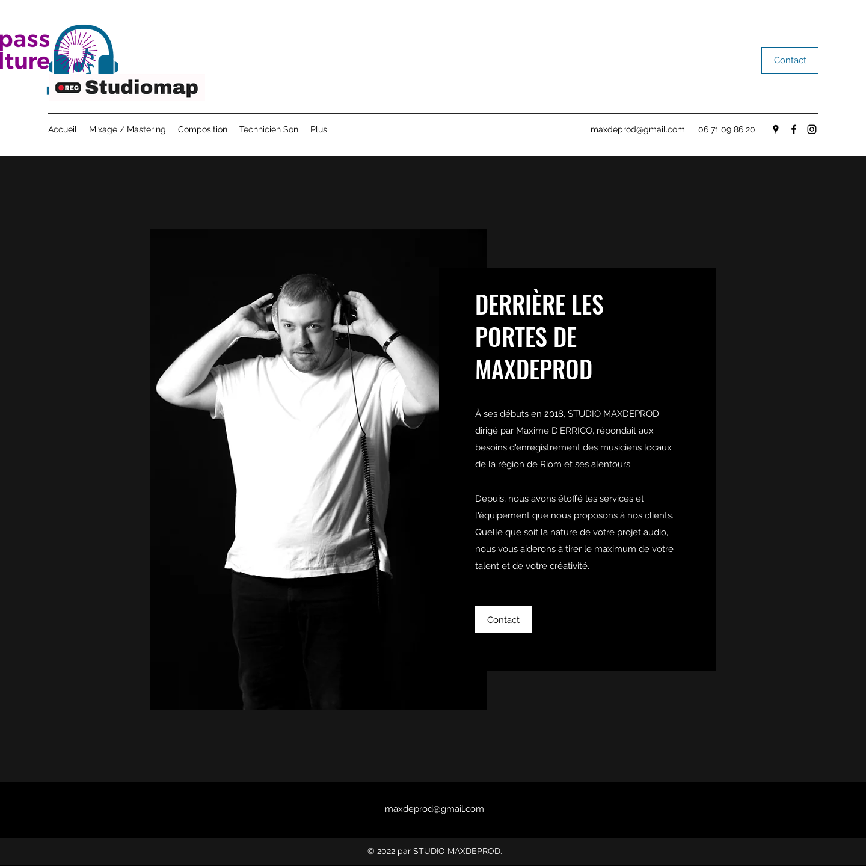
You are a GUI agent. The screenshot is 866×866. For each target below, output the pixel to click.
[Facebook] (794, 129)
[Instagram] (812, 129)
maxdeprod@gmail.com (638, 129)
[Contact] (789, 60)
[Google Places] (776, 129)
